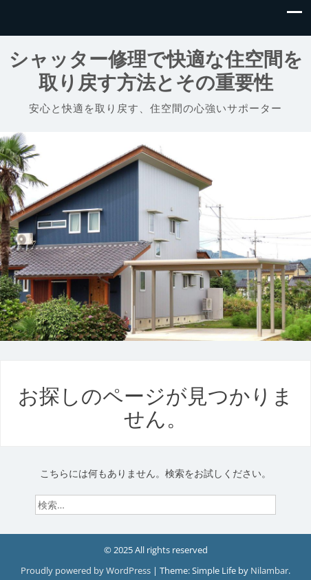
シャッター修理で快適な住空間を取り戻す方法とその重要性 (156, 71)
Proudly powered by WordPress (87, 570)
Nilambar (269, 570)
